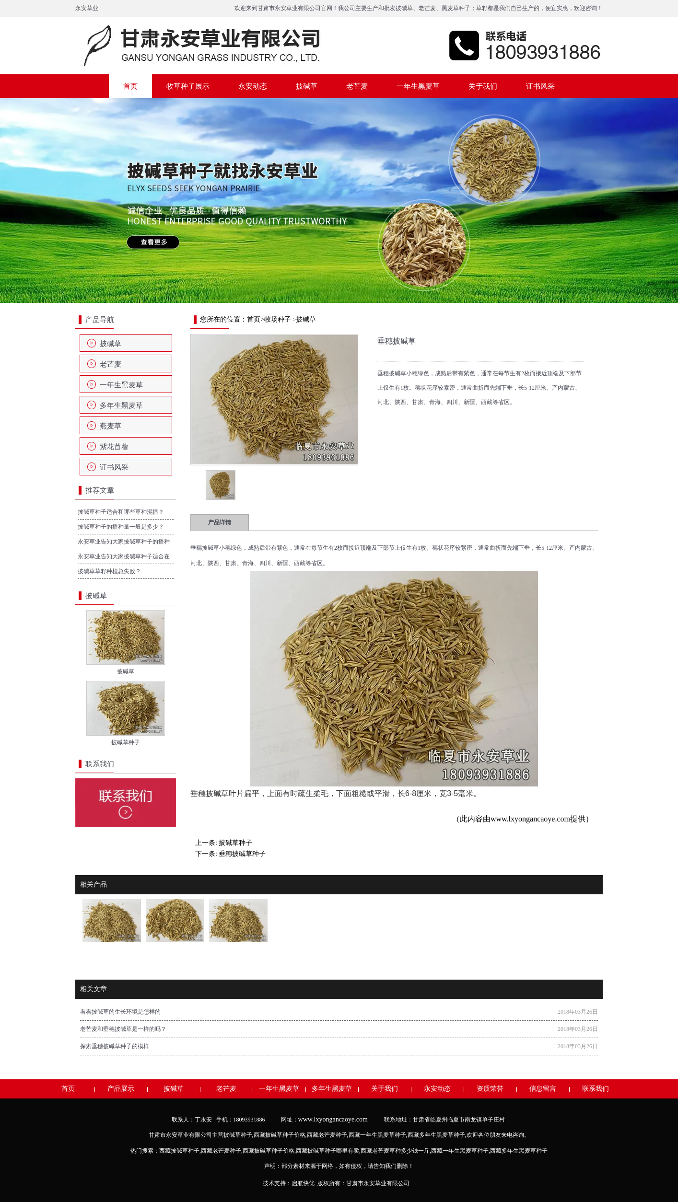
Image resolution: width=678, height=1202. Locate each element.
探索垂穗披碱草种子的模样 (114, 1046)
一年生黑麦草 (418, 86)
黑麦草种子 (456, 8)
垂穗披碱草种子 (242, 853)
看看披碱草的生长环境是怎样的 (120, 1011)
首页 (130, 86)
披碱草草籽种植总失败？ (109, 571)
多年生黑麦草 (121, 405)
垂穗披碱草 (204, 547)
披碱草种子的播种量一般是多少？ (121, 526)
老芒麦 (427, 8)
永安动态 (252, 86)
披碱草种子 (235, 842)
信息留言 (542, 1088)
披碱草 (404, 8)
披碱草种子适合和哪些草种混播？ (121, 512)
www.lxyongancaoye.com (530, 819)
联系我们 (595, 1088)
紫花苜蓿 (114, 447)
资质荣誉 (490, 1088)
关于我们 (482, 86)
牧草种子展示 (188, 86)
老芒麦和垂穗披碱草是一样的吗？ (123, 1029)
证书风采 (540, 86)
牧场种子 (277, 319)
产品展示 (120, 1088)
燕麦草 (110, 426)
